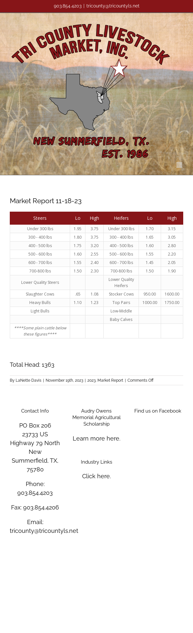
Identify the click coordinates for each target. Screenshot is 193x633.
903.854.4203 (35, 492)
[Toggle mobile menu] (179, 165)
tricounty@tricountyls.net (113, 5)
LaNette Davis (28, 380)
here (113, 438)
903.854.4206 (41, 507)
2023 (91, 380)
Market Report (110, 380)
